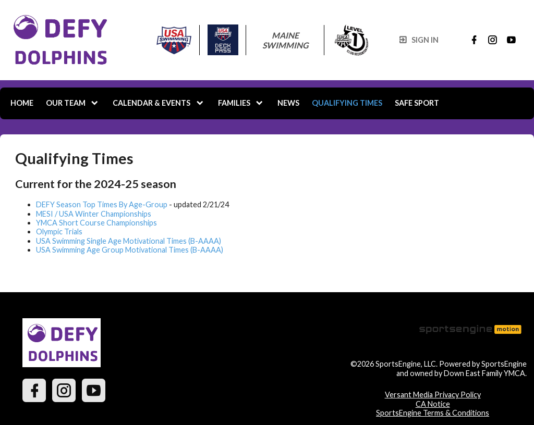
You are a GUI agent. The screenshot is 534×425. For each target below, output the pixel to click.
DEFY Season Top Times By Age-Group (101, 204)
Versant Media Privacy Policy (433, 394)
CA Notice (433, 403)
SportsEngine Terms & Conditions (432, 412)
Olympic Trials (59, 231)
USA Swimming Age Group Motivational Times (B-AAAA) (129, 249)
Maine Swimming (285, 40)
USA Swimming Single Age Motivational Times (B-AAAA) (128, 240)
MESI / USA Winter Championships (93, 213)
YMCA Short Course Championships (96, 222)
